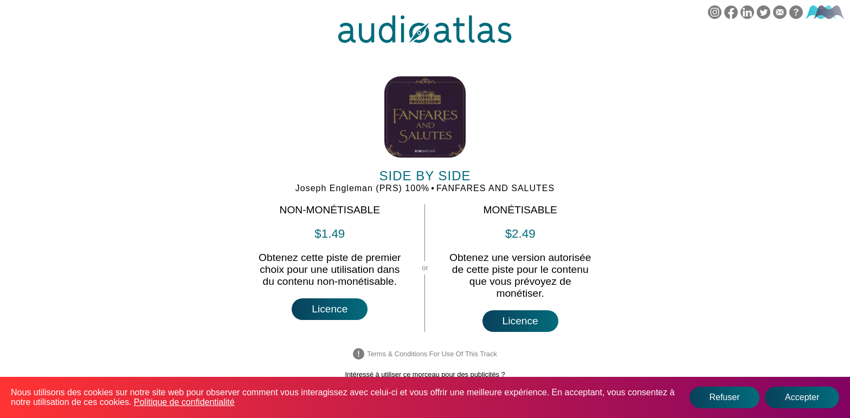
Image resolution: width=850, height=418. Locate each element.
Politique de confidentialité (184, 402)
